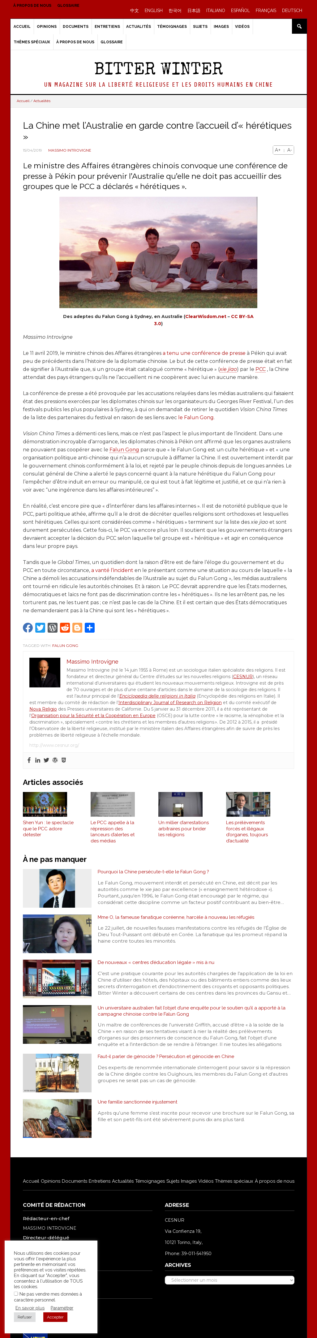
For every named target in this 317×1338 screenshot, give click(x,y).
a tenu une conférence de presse (204, 353)
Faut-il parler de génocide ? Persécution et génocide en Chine (168, 1062)
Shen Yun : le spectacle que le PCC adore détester (48, 832)
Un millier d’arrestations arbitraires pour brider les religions (183, 832)
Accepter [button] (55, 1317)
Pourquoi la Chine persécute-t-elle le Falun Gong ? (155, 876)
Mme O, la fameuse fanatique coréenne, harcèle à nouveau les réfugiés (178, 921)
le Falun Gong (196, 417)
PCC (260, 369)
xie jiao (228, 369)
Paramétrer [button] (62, 1307)
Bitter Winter (158, 70)
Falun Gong (124, 450)
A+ (278, 150)
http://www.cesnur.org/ (54, 745)
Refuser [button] (25, 1317)
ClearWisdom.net (205, 316)
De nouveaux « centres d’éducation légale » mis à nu (157, 967)
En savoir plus (30, 1307)
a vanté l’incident (112, 570)
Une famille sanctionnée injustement (139, 1108)
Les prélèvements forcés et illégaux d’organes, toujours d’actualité (247, 836)
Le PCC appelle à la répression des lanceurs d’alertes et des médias (113, 836)
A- (289, 150)
